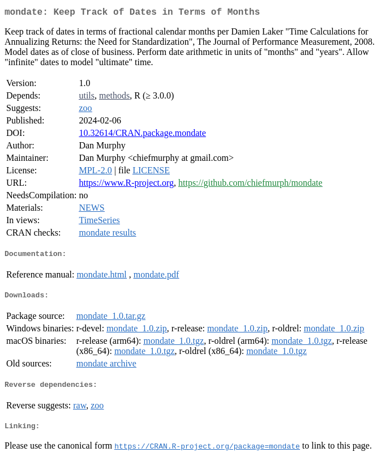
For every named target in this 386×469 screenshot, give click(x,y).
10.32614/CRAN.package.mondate (142, 135)
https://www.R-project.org (126, 185)
